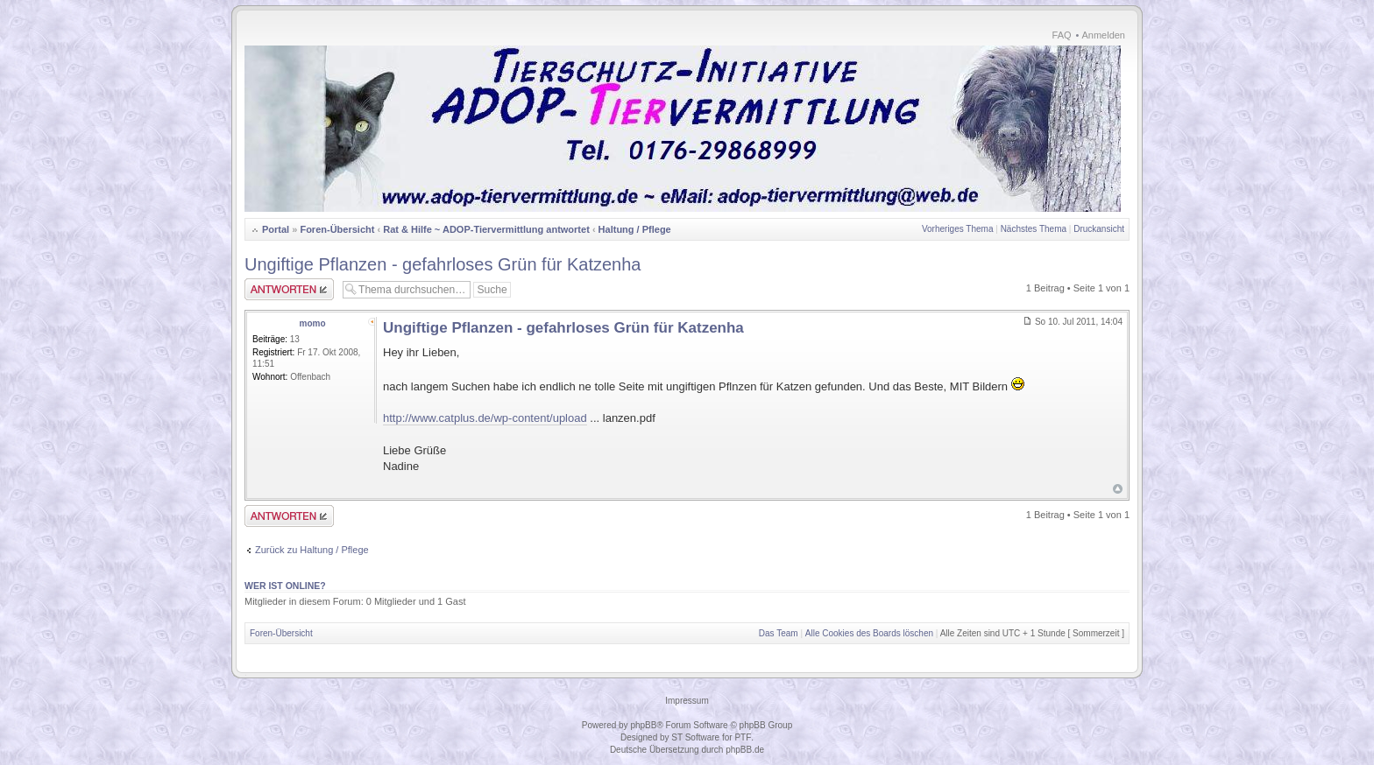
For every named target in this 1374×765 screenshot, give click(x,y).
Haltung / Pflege (634, 229)
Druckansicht (1098, 229)
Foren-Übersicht (337, 229)
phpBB (643, 725)
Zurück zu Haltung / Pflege (312, 549)
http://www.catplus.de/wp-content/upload (485, 418)
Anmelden (1103, 35)
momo (313, 323)
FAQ (1062, 35)
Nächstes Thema (1033, 229)
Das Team (778, 633)
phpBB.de (745, 749)
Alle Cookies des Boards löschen (869, 633)
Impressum (686, 700)
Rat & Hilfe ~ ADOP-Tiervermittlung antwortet (486, 229)
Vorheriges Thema (958, 229)
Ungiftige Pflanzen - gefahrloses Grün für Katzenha (442, 264)
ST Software (695, 737)
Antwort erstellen (289, 289)
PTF (742, 737)
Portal (275, 229)
